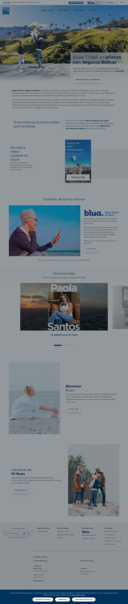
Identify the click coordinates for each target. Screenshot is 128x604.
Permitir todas (43, 599)
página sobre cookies (78, 595)
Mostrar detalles (84, 599)
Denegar (63, 599)
